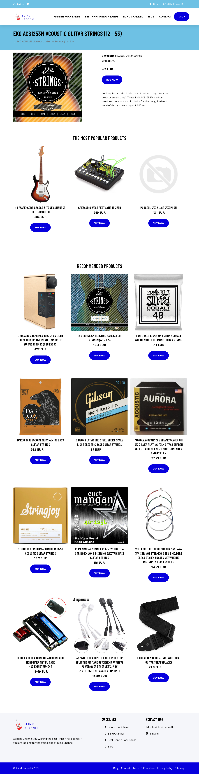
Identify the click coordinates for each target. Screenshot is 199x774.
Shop (181, 16)
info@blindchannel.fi (173, 4)
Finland (156, 4)
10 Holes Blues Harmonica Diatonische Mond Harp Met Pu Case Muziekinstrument (40, 662)
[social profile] (28, 4)
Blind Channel (133, 16)
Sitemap (180, 768)
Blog (151, 16)
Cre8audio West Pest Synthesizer (99, 207)
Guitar (120, 55)
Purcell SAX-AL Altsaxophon (158, 207)
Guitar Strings (134, 55)
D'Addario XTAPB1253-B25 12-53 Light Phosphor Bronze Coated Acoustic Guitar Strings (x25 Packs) (40, 340)
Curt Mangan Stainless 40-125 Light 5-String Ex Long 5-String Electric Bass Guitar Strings (99, 553)
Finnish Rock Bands (67, 16)
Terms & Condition (144, 768)
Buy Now (112, 79)
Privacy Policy (165, 768)
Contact (165, 16)
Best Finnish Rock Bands (101, 16)
